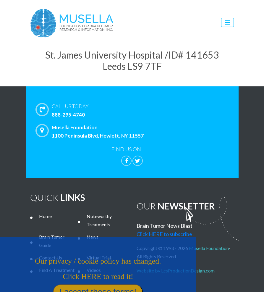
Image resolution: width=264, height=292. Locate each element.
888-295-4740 (144, 110)
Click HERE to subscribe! (165, 234)
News (92, 237)
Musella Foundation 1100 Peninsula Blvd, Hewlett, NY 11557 (91, 131)
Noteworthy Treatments (99, 220)
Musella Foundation (209, 248)
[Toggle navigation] (227, 22)
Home (45, 216)
